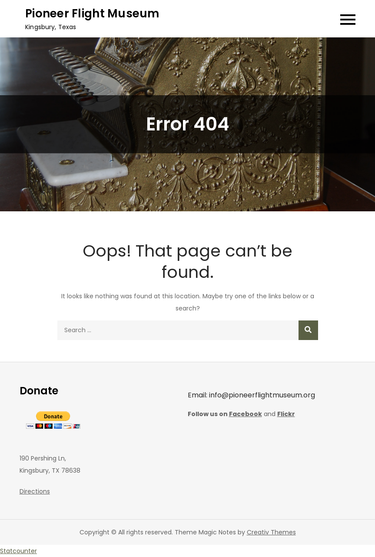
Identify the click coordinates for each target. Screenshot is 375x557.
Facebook (245, 414)
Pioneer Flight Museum (92, 13)
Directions (35, 491)
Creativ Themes (271, 532)
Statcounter (18, 551)
